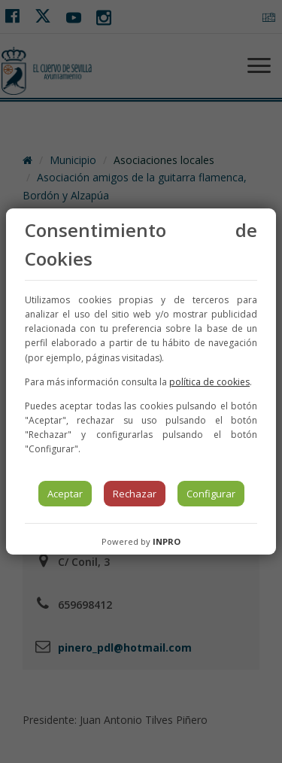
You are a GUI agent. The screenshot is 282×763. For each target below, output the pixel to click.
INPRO (166, 541)
